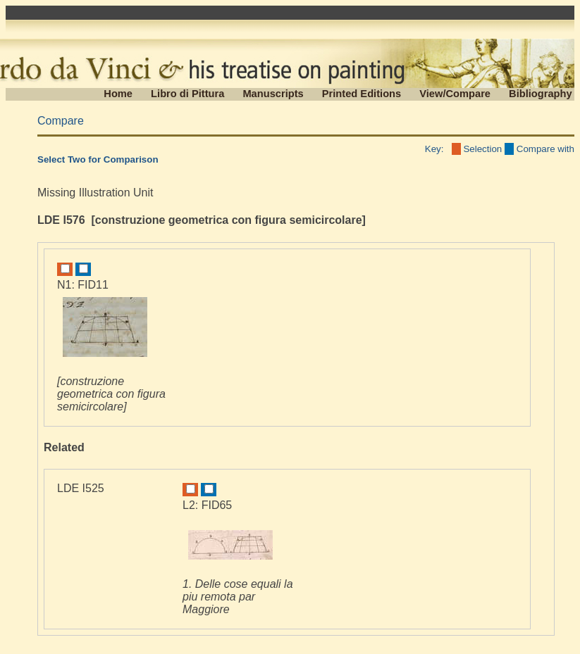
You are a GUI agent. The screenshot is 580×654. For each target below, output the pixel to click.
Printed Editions (361, 93)
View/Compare (454, 93)
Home (118, 93)
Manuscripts (272, 93)
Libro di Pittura (187, 93)
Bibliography (540, 93)
